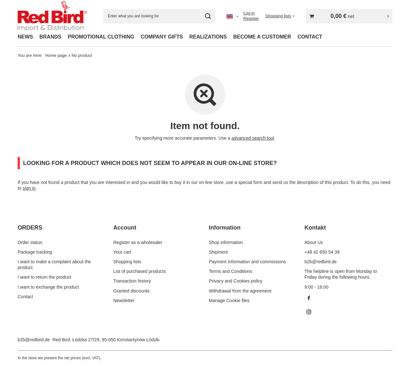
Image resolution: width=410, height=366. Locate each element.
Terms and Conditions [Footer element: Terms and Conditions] (230, 271)
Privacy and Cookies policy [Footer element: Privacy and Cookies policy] (235, 280)
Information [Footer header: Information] (225, 227)
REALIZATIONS (208, 36)
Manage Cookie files (229, 300)
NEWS (25, 36)
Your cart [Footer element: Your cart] (122, 252)
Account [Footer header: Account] (124, 227)
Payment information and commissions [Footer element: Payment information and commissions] (247, 261)
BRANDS (50, 36)
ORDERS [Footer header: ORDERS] (30, 227)
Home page (56, 55)
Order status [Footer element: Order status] (30, 242)
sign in (29, 188)
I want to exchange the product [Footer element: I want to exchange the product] (48, 287)
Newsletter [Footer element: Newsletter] (124, 300)
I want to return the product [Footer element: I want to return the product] (44, 277)
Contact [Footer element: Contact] (25, 296)
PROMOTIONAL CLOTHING (101, 36)
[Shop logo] (52, 16)
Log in (249, 13)
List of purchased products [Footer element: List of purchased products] (139, 271)
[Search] (208, 16)
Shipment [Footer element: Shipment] (218, 252)
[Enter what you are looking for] (159, 16)
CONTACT (310, 36)
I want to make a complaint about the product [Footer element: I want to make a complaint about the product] (54, 264)
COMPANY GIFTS (162, 36)
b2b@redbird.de (34, 339)
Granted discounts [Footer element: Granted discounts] (131, 290)
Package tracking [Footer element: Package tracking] (35, 252)
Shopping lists (278, 15)
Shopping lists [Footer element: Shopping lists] (127, 261)
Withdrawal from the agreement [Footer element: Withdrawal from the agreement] (240, 290)
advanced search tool (253, 138)
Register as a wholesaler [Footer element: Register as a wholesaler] (137, 242)
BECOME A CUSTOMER (262, 36)
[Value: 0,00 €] (349, 16)
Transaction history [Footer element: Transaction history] (132, 280)
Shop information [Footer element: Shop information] (226, 242)
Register (251, 18)
